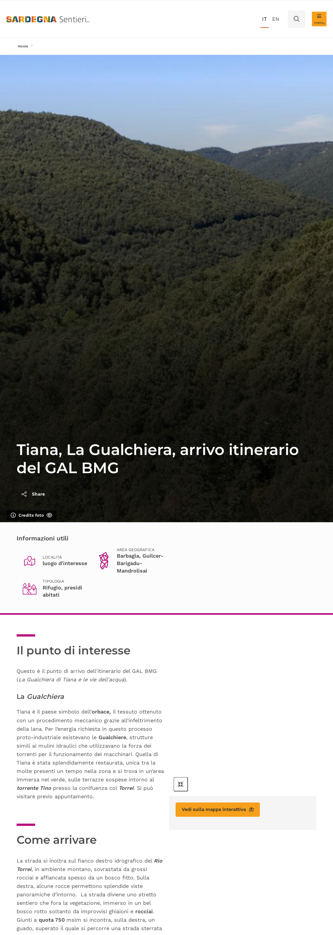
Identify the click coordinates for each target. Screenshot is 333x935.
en (275, 19)
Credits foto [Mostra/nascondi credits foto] (31, 516)
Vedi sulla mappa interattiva (222, 811)
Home (23, 46)
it (264, 19)
